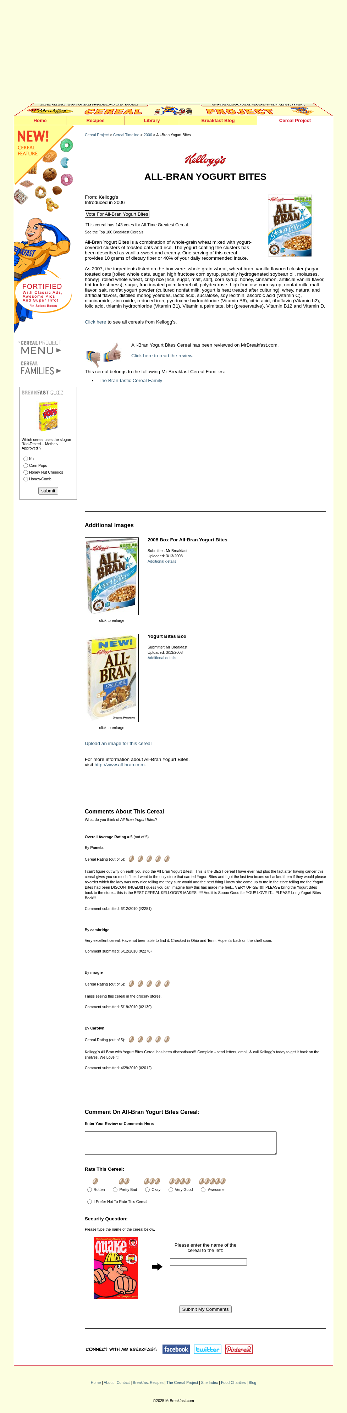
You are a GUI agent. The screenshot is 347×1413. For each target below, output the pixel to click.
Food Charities (233, 1387)
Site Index (209, 1387)
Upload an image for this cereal (118, 743)
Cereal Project (295, 120)
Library (152, 120)
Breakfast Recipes (148, 1387)
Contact (123, 1387)
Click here (95, 322)
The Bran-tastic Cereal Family (131, 380)
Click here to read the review (161, 355)
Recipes (95, 120)
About (109, 1387)
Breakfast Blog (218, 120)
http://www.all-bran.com (119, 764)
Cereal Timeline (126, 135)
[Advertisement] (173, 53)
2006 (148, 135)
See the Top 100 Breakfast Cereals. (114, 232)
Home (39, 120)
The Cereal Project (182, 1387)
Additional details (162, 561)
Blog (252, 1387)
